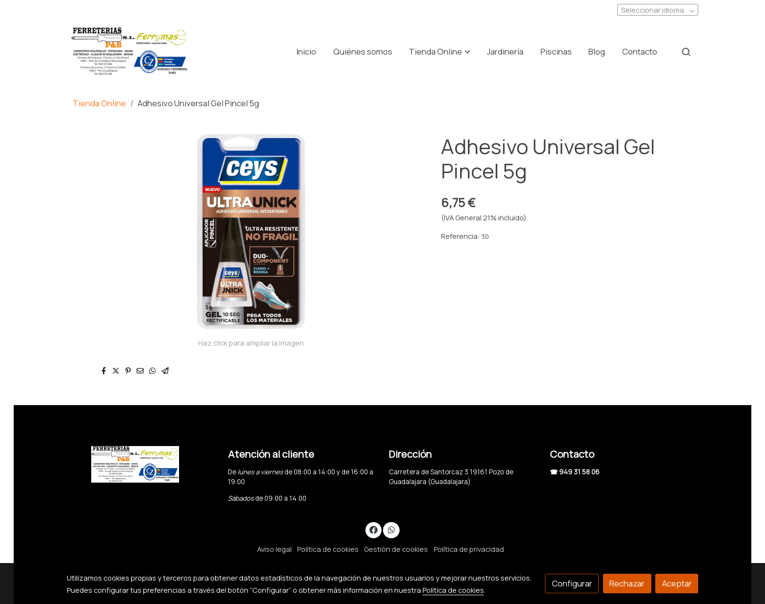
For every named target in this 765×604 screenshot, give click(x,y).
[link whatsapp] (391, 529)
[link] (129, 51)
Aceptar (677, 583)
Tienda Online (99, 103)
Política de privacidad (469, 549)
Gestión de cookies (396, 549)
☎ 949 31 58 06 (575, 472)
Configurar (572, 583)
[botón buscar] (686, 52)
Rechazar (626, 583)
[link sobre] (141, 464)
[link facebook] (373, 529)
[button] (440, 51)
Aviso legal (274, 549)
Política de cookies (328, 549)
